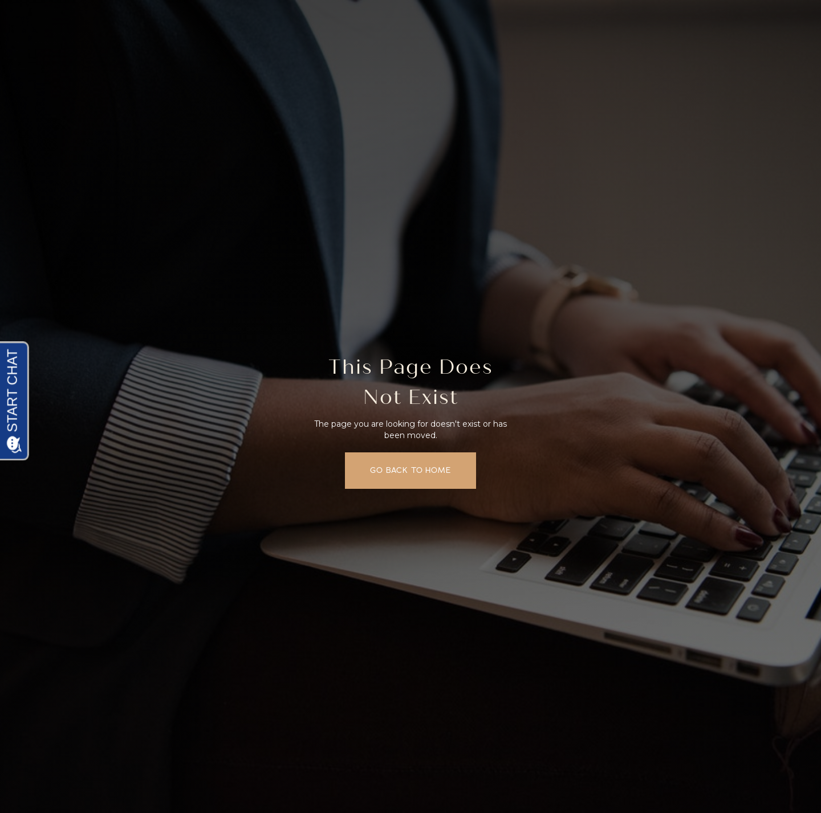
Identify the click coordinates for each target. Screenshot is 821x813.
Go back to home (410, 470)
